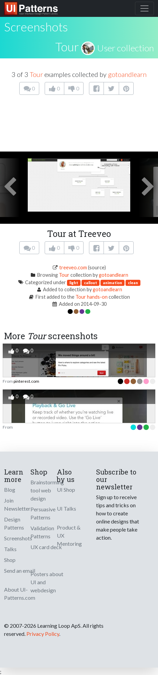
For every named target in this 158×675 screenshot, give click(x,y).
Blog (9, 489)
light (73, 282)
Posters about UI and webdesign (46, 582)
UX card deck (46, 547)
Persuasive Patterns (42, 513)
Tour (67, 46)
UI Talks (66, 508)
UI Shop (66, 489)
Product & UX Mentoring (69, 535)
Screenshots (18, 538)
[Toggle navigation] (144, 8)
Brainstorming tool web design (47, 490)
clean (133, 282)
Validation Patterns (42, 532)
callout (90, 282)
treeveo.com (73, 267)
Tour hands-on (91, 297)
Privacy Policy (42, 633)
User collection (125, 48)
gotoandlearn (127, 74)
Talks (10, 549)
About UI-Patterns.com (19, 593)
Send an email (19, 570)
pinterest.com (26, 381)
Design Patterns (14, 523)
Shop (10, 560)
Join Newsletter (17, 504)
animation (112, 282)
